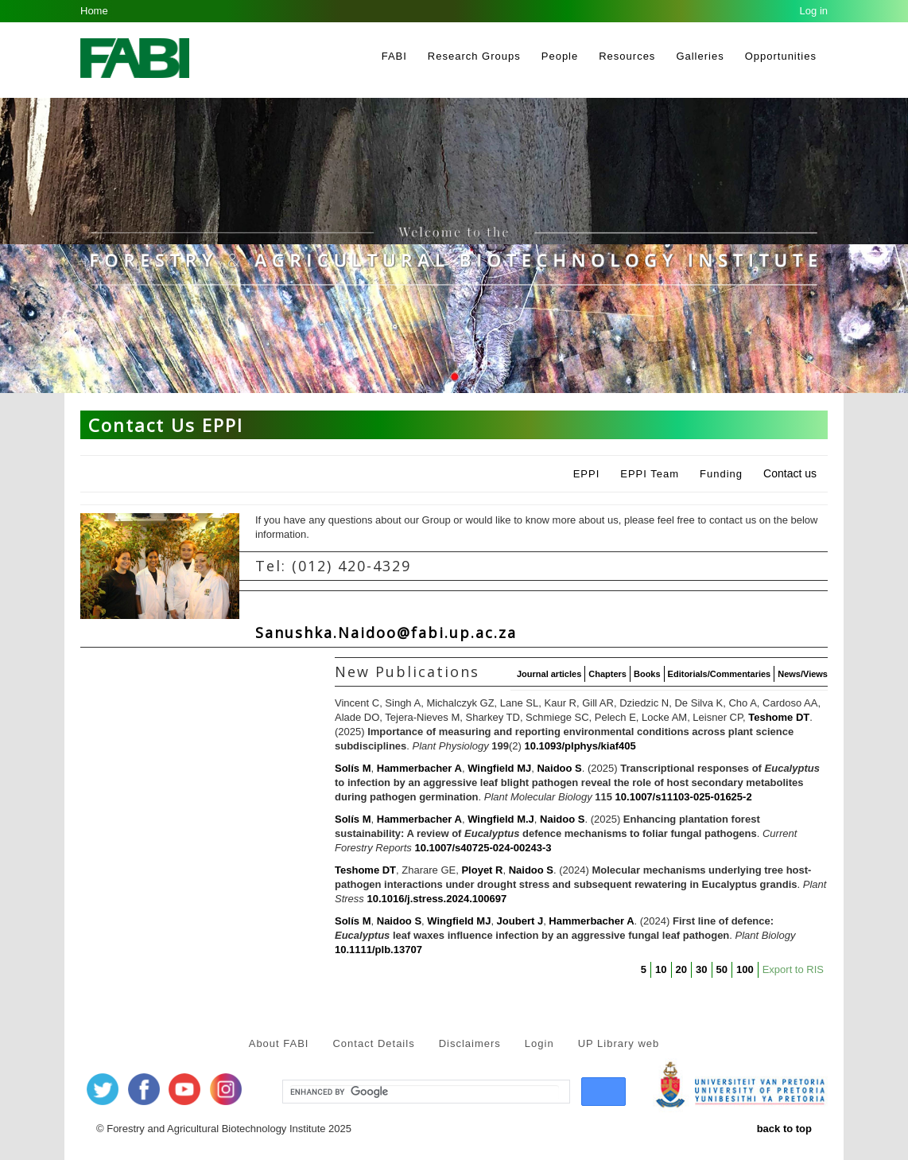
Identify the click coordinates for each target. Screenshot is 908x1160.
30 (701, 969)
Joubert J (520, 921)
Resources (627, 56)
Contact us (790, 473)
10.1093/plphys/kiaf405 (580, 746)
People (559, 56)
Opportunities (781, 56)
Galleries (700, 56)
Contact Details (373, 1043)
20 (681, 969)
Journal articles (549, 674)
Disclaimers (470, 1043)
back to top (784, 1129)
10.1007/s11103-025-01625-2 (683, 797)
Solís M (353, 768)
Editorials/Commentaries (719, 674)
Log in (814, 11)
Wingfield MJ (499, 768)
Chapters (607, 674)
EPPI (586, 474)
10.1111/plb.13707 (378, 950)
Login (539, 1043)
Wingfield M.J (501, 819)
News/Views (803, 674)
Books (647, 674)
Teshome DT (778, 717)
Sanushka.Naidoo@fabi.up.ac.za (386, 632)
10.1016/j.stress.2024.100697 (436, 899)
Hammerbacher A (419, 768)
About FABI (279, 1043)
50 (722, 969)
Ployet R (482, 870)
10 (660, 969)
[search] (424, 1092)
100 (745, 969)
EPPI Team (649, 474)
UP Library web (619, 1043)
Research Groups (474, 56)
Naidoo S (559, 768)
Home (94, 11)
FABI (394, 56)
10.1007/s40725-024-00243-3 (482, 848)
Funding (721, 474)
